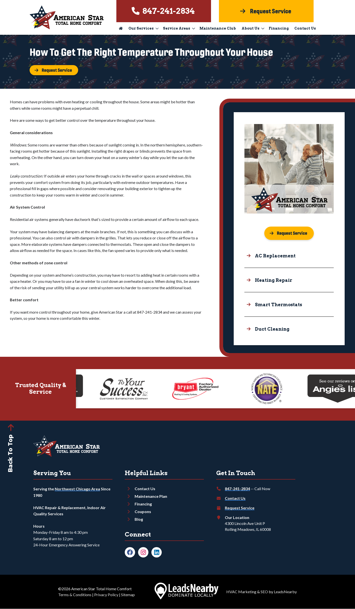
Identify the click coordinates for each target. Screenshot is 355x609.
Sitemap (128, 594)
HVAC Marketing (241, 592)
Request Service (239, 508)
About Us (253, 28)
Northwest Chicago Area (77, 489)
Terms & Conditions (74, 594)
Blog (139, 519)
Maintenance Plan (151, 496)
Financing (279, 28)
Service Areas (179, 28)
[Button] (54, 70)
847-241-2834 (237, 488)
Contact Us (305, 28)
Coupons (143, 511)
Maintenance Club (217, 28)
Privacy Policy (106, 594)
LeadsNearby (285, 592)
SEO (264, 592)
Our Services (143, 28)
